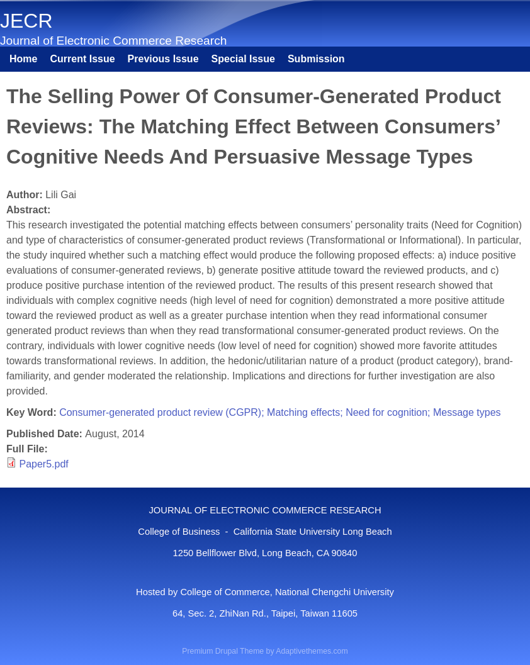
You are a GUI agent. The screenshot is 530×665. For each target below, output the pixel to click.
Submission (316, 58)
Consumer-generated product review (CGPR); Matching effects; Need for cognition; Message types (279, 412)
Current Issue (82, 58)
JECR (26, 20)
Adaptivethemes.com (311, 651)
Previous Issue (163, 58)
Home (23, 58)
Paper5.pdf (43, 464)
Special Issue (243, 58)
